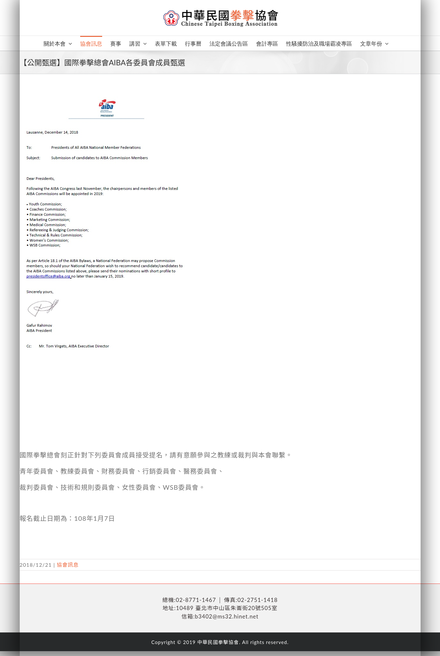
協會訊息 (68, 565)
